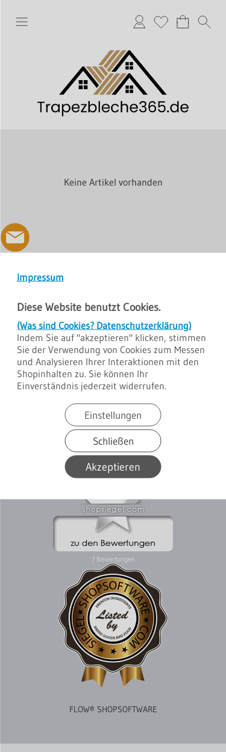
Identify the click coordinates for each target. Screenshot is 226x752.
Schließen (113, 440)
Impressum (40, 277)
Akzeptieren (113, 467)
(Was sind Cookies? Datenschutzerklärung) (104, 325)
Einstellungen (113, 415)
